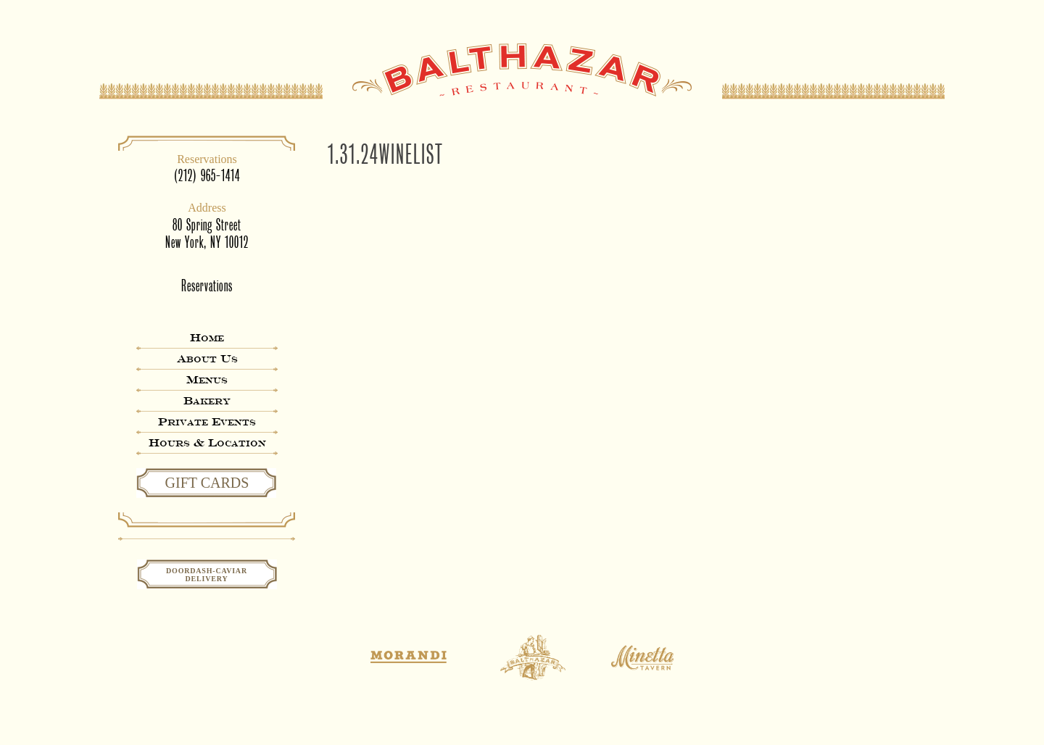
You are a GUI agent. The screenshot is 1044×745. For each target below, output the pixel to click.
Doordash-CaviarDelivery (206, 575)
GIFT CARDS (207, 483)
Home (207, 337)
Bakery (207, 400)
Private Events (207, 421)
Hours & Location (207, 442)
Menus (207, 379)
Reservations (207, 286)
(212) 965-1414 (207, 176)
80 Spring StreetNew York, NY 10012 (207, 233)
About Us (207, 358)
